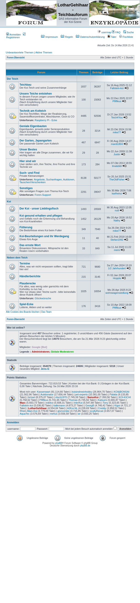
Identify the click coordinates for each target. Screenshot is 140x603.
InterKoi (78, 402)
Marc (23, 402)
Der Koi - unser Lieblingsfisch (38, 208)
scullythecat (96, 411)
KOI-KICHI (125, 397)
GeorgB (89, 405)
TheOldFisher (117, 179)
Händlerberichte (29, 276)
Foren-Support (43, 194)
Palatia (113, 394)
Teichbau (25, 84)
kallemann (59, 405)
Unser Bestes (28, 149)
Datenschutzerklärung (90, 36)
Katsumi (102, 400)
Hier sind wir (27, 161)
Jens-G (45, 368)
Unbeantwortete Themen (19, 52)
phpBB (58, 443)
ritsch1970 (61, 397)
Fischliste (126, 36)
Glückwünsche (43, 298)
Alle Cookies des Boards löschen (22, 312)
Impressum (49, 36)
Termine (24, 263)
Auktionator (47, 394)
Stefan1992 (116, 239)
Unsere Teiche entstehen (35, 93)
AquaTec (25, 413)
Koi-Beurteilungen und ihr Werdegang (44, 236)
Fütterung (25, 227)
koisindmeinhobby (82, 391)
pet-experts (81, 394)
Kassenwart (43, 391)
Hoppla (117, 278)
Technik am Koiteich (32, 110)
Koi (9, 201)
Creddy (102, 408)
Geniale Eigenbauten (33, 126)
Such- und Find (29, 172)
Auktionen (68, 179)
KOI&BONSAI (121, 391)
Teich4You (117, 117)
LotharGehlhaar (37, 408)
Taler (111, 36)
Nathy (117, 220)
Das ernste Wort (30, 245)
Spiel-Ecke (26, 304)
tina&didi (117, 166)
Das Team (46, 312)
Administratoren (40, 351)
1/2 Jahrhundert (117, 268)
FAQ (116, 32)
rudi (117, 210)
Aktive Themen (43, 52)
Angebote (39, 179)
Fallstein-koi (117, 88)
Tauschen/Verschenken (32, 182)
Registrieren (16, 36)
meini (117, 250)
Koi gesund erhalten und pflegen (40, 215)
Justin (117, 154)
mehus (54, 413)
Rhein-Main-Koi (28, 411)
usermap (104, 32)
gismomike (64, 411)
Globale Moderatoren (62, 351)
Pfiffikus (117, 101)
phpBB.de (85, 445)
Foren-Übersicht (16, 57)
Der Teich (12, 78)
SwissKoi (93, 397)
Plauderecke (27, 283)
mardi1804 (117, 144)
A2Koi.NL (72, 408)
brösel (31, 397)
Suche (128, 32)
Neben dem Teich (17, 257)
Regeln (67, 36)
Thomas (73, 400)
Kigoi (117, 405)
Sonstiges (26, 188)
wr (79, 413)
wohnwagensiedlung (116, 292)
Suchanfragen (54, 179)
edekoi (49, 402)
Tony (105, 402)
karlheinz (117, 193)
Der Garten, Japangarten (35, 140)
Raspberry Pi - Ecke (46, 120)
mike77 (117, 132)
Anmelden (13, 34)
